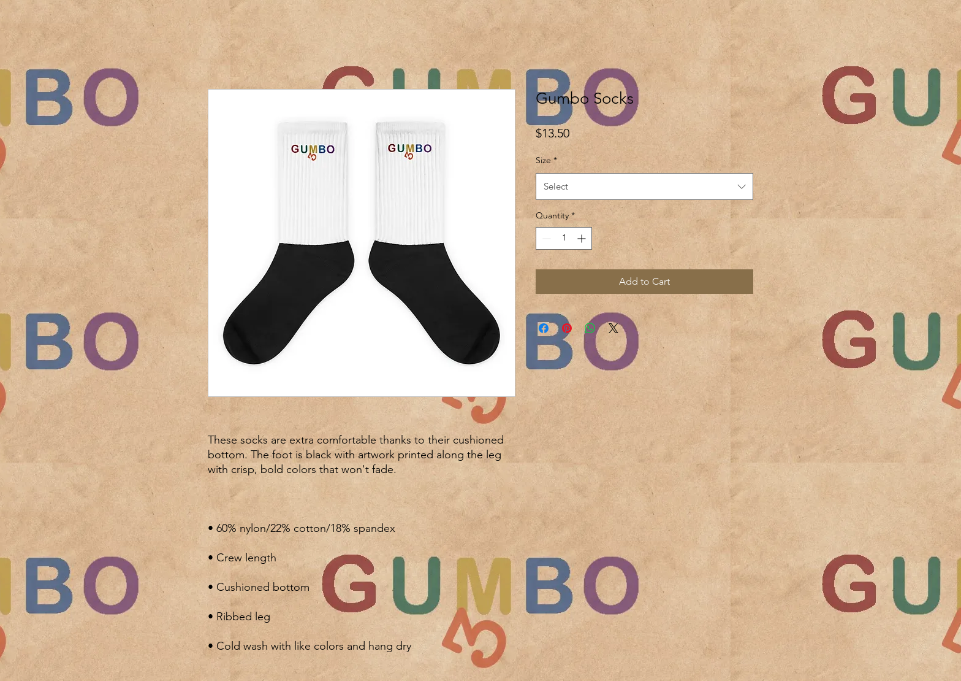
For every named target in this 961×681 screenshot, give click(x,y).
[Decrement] (545, 238)
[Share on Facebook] (543, 328)
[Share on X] (613, 328)
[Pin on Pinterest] (567, 328)
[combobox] (644, 186)
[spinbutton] (564, 238)
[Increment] (582, 238)
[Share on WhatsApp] (590, 328)
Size (546, 160)
